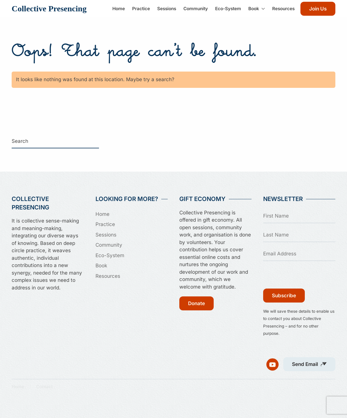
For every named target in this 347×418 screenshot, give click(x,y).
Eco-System (228, 8)
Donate (196, 303)
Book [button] (256, 8)
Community (195, 8)
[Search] (55, 141)
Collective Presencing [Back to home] (49, 8)
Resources (283, 8)
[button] (309, 362)
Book (101, 265)
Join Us (318, 9)
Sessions (166, 8)
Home (118, 8)
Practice (141, 8)
